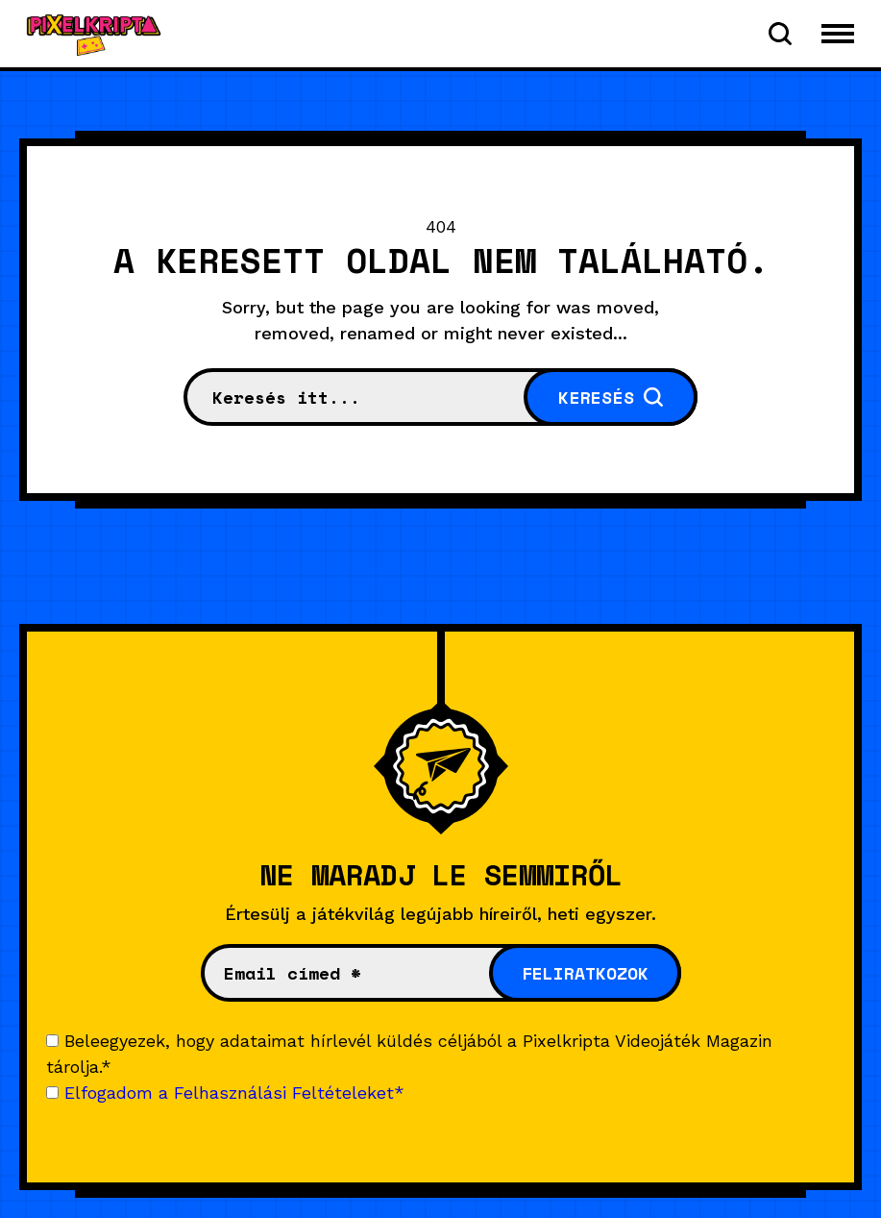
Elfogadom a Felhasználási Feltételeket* (234, 1092)
